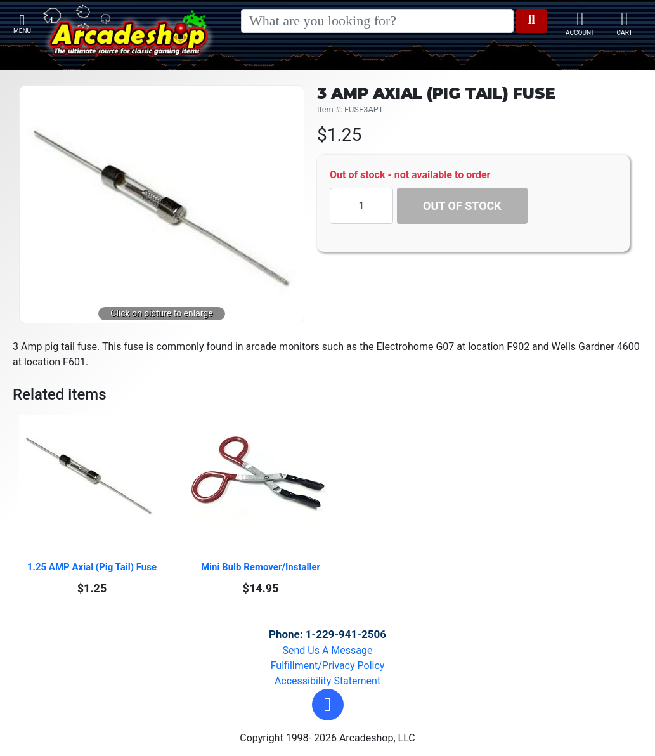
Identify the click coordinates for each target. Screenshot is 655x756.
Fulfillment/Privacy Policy (328, 666)
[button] (328, 704)
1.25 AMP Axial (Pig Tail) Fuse (92, 567)
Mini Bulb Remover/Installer (260, 567)
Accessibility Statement (327, 681)
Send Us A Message (328, 650)
